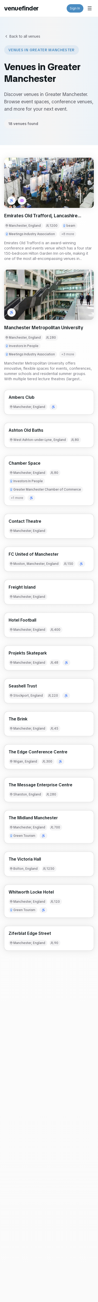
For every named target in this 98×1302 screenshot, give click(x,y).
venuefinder (21, 8)
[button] (49, 183)
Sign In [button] (75, 8)
